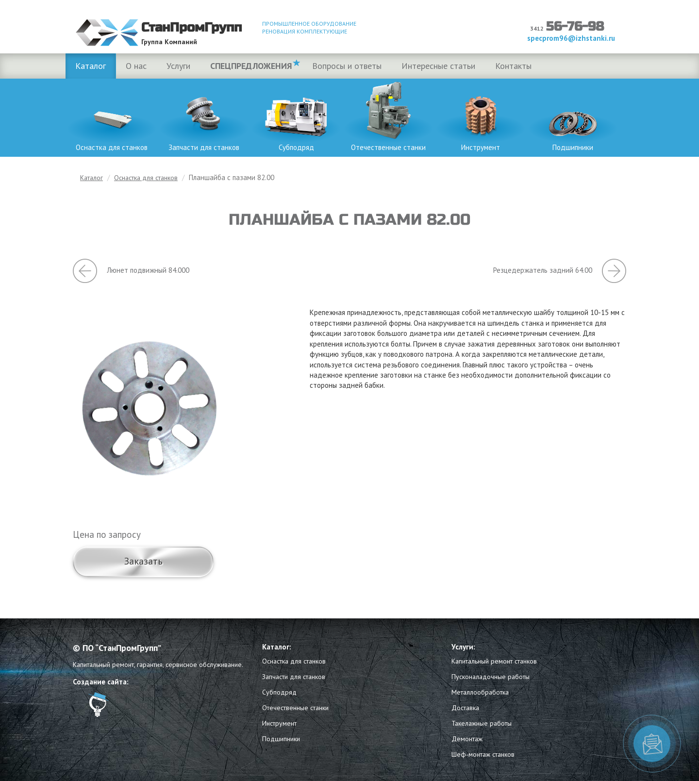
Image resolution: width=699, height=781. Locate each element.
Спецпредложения (251, 65)
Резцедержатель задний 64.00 (559, 271)
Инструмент (480, 115)
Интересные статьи (438, 65)
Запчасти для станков (203, 115)
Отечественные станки (388, 115)
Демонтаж (467, 738)
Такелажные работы (481, 723)
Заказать (143, 561)
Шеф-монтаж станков (483, 754)
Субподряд (296, 115)
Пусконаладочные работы (490, 676)
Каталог (90, 65)
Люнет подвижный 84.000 (131, 271)
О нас (136, 65)
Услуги (178, 65)
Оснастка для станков (112, 115)
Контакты (513, 65)
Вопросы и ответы (347, 65)
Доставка (465, 707)
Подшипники (573, 115)
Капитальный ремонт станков (494, 661)
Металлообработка (480, 692)
